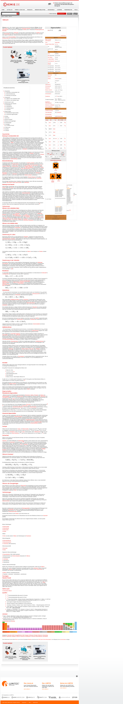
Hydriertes (4, 440)
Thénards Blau (15, 166)
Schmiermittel (39, 569)
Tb (26, 628)
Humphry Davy (15, 164)
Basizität (49, 112)
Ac (8, 629)
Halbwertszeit (37, 431)
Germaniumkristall (26, 193)
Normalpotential (48, 114)
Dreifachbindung (33, 423)
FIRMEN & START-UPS (20, 9)
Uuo (75, 629)
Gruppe (46, 44)
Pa (57, 96)
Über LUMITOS (46, 683)
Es (31, 629)
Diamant (56, 78)
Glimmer (6, 219)
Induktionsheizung (39, 341)
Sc (8, 625)
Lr (40, 629)
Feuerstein (4, 172)
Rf (43, 629)
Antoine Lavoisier (30, 162)
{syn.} (50, 122)
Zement (4, 187)
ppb (12, 268)
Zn (61, 625)
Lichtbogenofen (5, 273)
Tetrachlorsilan (20, 319)
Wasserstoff (20, 440)
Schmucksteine (26, 215)
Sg (47, 629)
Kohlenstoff (39, 178)
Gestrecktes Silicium (7, 590)
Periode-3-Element (38, 635)
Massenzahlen (26, 428)
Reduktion (26, 236)
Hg (61, 628)
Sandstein (25, 149)
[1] (67, 186)
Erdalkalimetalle (13, 631)
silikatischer (39, 213)
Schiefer (15, 219)
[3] (39, 203)
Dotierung (11, 348)
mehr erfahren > (27, 689)
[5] (24, 380)
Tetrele (24, 29)
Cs (3, 628)
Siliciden (41, 251)
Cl (73, 624)
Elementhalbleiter (12, 37)
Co (54, 625)
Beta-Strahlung (15, 433)
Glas (12, 187)
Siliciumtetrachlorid (31, 302)
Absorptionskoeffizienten (18, 406)
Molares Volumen (48, 89)
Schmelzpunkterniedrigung (7, 339)
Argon (23, 431)
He (75, 622)
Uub (61, 629)
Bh (50, 629)
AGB (30, 702)
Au (59, 628)
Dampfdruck (47, 96)
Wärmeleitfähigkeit (48, 106)
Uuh (71, 629)
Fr (3, 629)
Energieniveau (48, 64)
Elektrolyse (26, 182)
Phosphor (38, 348)
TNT (21, 444)
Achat (42, 216)
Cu (59, 625)
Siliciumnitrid (5, 529)
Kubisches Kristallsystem (25, 636)
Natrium (29, 251)
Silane (15, 490)
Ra (5, 629)
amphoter (59, 112)
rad (50, 154)
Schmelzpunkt (48, 86)
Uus (73, 629)
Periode (50, 44)
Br (73, 625)
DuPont (37, 318)
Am (22, 629)
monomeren (25, 220)
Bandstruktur (25, 405)
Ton (12, 219)
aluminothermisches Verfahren (8, 238)
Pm (17, 628)
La (8, 628)
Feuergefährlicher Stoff (19, 635)
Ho (31, 628)
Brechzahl (28, 404)
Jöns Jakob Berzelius (25, 168)
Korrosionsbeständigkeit (25, 281)
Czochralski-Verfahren (15, 333)
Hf (43, 628)
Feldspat (19, 219)
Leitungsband (5, 397)
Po (71, 628)
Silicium (16, 639)
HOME (3, 9)
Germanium (27, 395)
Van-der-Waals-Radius (49, 59)
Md (36, 629)
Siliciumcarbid (6, 526)
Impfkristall (18, 334)
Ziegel (12, 142)
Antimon (26, 348)
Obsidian (31, 153)
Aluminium (15, 173)
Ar (75, 624)
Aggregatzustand (48, 74)
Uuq (66, 629)
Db (45, 629)
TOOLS (76, 9)
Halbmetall (16, 32)
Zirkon (4, 535)
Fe (52, 625)
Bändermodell (20, 396)
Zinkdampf (32, 319)
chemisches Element (26, 28)
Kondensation (17, 227)
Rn (75, 628)
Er (33, 628)
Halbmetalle (57, 42)
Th (10, 629)
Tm (36, 628)
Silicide (4, 531)
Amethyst (28, 216)
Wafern (28, 389)
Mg (5, 624)
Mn (50, 625)
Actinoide (26, 631)
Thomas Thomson (31, 177)
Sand (26, 214)
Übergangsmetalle (35, 631)
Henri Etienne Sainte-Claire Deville (14, 182)
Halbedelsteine (18, 215)
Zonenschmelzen (14, 341)
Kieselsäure (30, 220)
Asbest (9, 219)
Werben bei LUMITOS (66, 683)
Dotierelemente (35, 330)
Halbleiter (14, 636)
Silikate (14, 535)
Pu (19, 629)
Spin (48, 153)
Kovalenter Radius (48, 57)
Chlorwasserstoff (35, 293)
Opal (8, 218)
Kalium (42, 167)
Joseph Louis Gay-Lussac (32, 165)
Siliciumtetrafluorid (29, 167)
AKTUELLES (9, 9)
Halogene (64, 631)
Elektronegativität (48, 116)
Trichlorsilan (17, 294)
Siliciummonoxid (5, 500)
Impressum (24, 702)
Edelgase (71, 631)
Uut (64, 629)
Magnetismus (47, 84)
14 (55, 44)
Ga (64, 625)
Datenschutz (35, 702)
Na (3, 624)
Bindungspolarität (25, 508)
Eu (22, 628)
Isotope (55, 118)
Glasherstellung (14, 158)
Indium (23, 348)
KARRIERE (59, 9)
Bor (32, 348)
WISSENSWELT (51, 9)
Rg (59, 629)
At (73, 628)
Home (2, 16)
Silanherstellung (5, 282)
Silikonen (4, 283)
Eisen (3, 285)
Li (3, 623)
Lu (40, 628)
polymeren (36, 568)
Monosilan (35, 307)
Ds (57, 629)
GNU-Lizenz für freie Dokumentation (44, 639)
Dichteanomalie (5, 38)
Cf (29, 629)
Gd (24, 628)
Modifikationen (48, 76)
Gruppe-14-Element (29, 635)
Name (46, 39)
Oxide (46, 112)
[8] (23, 441)
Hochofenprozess (6, 284)
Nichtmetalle (57, 631)
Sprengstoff (45, 636)
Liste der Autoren (63, 639)
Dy (29, 628)
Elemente (13, 621)
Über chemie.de (28, 683)
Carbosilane (5, 559)
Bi (68, 628)
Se (71, 625)
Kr (75, 625)
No (38, 629)
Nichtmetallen (7, 33)
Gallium (32, 395)
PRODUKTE (29, 9)
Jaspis (3, 218)
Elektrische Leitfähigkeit (49, 104)
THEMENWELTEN (68, 9)
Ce (10, 628)
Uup (68, 629)
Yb (38, 628)
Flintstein (42, 154)
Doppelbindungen (38, 422)
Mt (54, 629)
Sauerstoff (4, 173)
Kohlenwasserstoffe (12, 511)
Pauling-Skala (59, 116)
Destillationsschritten (14, 299)
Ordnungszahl (48, 40)
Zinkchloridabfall (36, 323)
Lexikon (6, 16)
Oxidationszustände (49, 110)
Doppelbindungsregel (30, 419)
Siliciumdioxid (15, 214)
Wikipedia (29, 639)
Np (17, 629)
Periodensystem (63, 35)
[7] (2, 405)
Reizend (55, 170)
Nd (15, 628)
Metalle (41, 631)
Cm (24, 629)
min (56, 138)
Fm (33, 629)
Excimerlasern (21, 356)
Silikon (44, 582)
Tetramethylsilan (6, 554)
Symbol (49, 39)
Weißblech (4, 281)
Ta (45, 628)
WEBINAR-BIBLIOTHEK (40, 9)
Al (65, 122)
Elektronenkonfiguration (49, 61)
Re (50, 628)
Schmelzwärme (48, 93)
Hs (52, 629)
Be (5, 623)
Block (53, 44)
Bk (26, 629)
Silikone (28, 555)
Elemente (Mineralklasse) (37, 636)
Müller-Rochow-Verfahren (18, 282)
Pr (12, 628)
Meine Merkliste (53, 13)
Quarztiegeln (5, 334)
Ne (48, 30)
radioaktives (12, 431)
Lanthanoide (19, 631)
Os (52, 628)
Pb (66, 628)
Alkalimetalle (5, 631)
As (68, 625)
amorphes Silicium (28, 166)
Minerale (38, 172)
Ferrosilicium (5, 263)
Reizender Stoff (10, 635)
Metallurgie (40, 262)
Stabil (54, 128)
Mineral (18, 636)
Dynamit (26, 444)
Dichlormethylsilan (16, 555)
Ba (5, 628)
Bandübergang (33, 406)
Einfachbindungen (18, 416)
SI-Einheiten (62, 215)
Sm (19, 628)
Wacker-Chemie (12, 383)
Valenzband (43, 396)
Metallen (38, 32)
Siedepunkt (47, 87)
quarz (39, 216)
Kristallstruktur (48, 78)
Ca (5, 625)
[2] (70, 210)
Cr (47, 625)
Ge (66, 625)
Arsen (30, 348)
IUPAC (6, 28)
